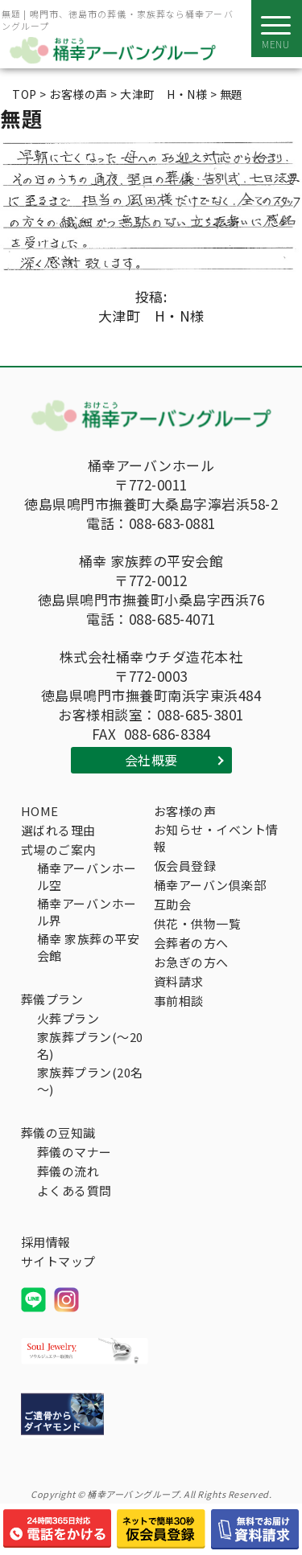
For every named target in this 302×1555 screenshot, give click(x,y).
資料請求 (179, 981)
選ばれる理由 (58, 830)
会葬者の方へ (191, 942)
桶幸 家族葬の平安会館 (88, 947)
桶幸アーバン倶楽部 (210, 884)
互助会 (173, 904)
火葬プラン (68, 1018)
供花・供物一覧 (198, 923)
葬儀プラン (52, 999)
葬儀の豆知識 (58, 1132)
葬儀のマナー (74, 1151)
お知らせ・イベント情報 (216, 838)
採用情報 (46, 1241)
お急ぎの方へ (191, 962)
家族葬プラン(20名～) (90, 1081)
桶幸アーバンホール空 (87, 876)
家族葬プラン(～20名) (90, 1045)
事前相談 (179, 1000)
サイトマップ (58, 1261)
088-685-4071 (172, 619)
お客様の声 (185, 810)
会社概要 (151, 759)
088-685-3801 (200, 714)
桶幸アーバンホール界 (87, 912)
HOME (40, 810)
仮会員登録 (185, 865)
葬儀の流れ (68, 1171)
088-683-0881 (172, 523)
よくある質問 (74, 1190)
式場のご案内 (58, 849)
